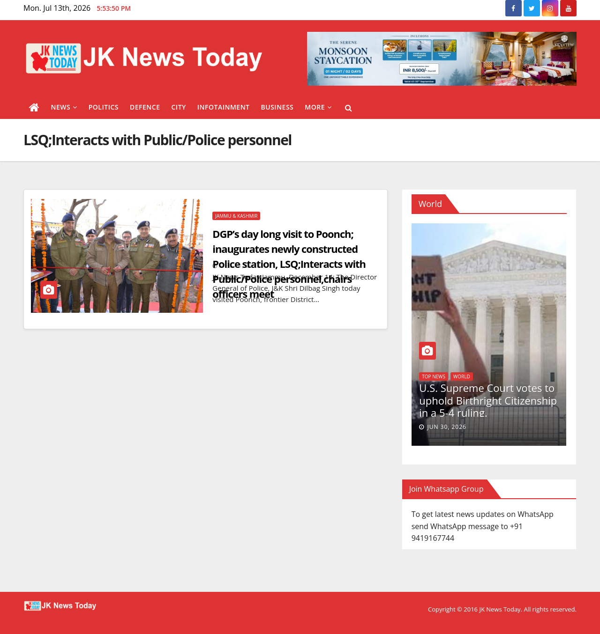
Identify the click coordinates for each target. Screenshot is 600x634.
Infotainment (223, 107)
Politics (104, 107)
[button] (348, 108)
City (178, 107)
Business (277, 107)
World (461, 376)
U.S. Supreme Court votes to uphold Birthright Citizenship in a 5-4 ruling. (488, 400)
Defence (145, 107)
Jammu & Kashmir (236, 216)
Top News (433, 376)
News (64, 107)
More (318, 107)
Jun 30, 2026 (446, 427)
